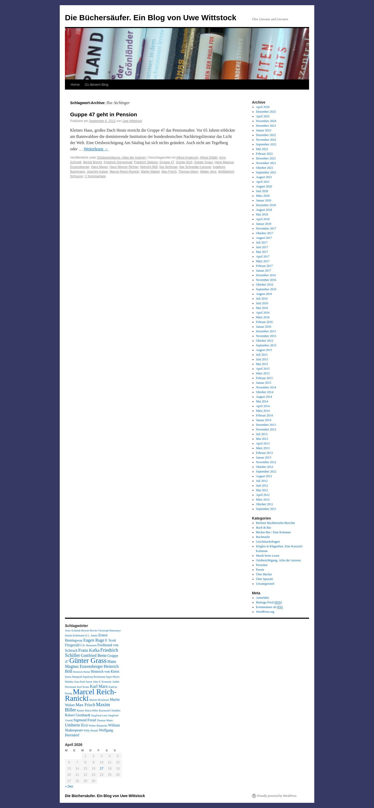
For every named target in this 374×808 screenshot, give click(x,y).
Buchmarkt (263, 537)
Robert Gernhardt (77, 715)
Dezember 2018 (266, 205)
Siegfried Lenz (99, 715)
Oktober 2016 (264, 284)
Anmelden (262, 598)
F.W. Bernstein (88, 645)
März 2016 (263, 317)
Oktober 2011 (264, 504)
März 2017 (263, 261)
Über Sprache (264, 579)
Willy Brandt (91, 730)
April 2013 (263, 443)
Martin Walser (150, 171)
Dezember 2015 (266, 331)
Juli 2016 (262, 298)
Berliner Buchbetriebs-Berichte (275, 523)
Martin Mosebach (99, 699)
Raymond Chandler (110, 710)
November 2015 (266, 336)
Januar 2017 (263, 270)
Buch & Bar (263, 527)
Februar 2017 (264, 266)
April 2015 (263, 369)
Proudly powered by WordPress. (277, 796)
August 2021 (264, 177)
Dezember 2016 (266, 275)
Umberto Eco (76, 725)
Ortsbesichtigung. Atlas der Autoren (121, 157)
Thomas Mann (188, 171)
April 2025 (263, 116)
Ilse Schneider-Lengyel (195, 167)
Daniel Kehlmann (74, 635)
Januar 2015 (263, 383)
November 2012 (266, 462)
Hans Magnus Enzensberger (90, 664)
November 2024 (266, 121)
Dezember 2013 (266, 425)
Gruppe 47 (166, 162)
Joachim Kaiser (97, 171)
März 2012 (263, 499)
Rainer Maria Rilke (87, 710)
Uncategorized (265, 583)
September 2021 (266, 172)
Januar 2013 (263, 457)
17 (101, 768)
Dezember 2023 (266, 125)
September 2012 (266, 471)
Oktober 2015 (264, 340)
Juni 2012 (262, 485)
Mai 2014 (262, 401)
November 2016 (266, 280)
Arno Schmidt (73, 630)
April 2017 (263, 256)
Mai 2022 (262, 149)
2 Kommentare (95, 176)
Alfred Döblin (209, 157)
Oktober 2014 (264, 392)
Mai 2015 (262, 364)
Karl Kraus (83, 686)
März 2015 (263, 373)
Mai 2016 (262, 308)
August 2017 (264, 238)
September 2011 (266, 509)
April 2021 (263, 182)
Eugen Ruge (93, 640)
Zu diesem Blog (96, 84)
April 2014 (263, 406)
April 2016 (263, 312)
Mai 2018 (262, 214)
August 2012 (264, 476)
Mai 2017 (262, 252)
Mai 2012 (262, 490)
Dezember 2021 (266, 158)
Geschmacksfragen (268, 541)
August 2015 (264, 350)
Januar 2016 (263, 326)
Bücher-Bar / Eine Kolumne (273, 532)
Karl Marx (99, 686)
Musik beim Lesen (267, 555)
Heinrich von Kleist (105, 672)
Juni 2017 (262, 247)
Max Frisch (169, 171)
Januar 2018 (263, 224)
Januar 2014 (263, 420)
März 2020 (263, 196)
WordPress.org (265, 612)
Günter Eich (184, 162)
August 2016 (264, 294)
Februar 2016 (264, 322)
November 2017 (266, 228)
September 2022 (266, 144)
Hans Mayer (99, 167)
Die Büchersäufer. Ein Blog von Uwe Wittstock (150, 17)
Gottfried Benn (93, 655)
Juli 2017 (262, 242)
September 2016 (266, 289)
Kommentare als (269, 607)
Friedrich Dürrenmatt (118, 162)
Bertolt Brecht (92, 162)
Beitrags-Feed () (269, 602)
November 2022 (266, 140)
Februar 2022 (264, 154)
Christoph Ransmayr (109, 630)
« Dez (69, 786)
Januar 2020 (263, 200)
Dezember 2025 (266, 111)
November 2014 (266, 387)
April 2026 (263, 107)
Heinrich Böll (148, 167)
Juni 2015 (262, 359)
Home (75, 84)
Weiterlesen (96, 149)
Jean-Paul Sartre (83, 681)
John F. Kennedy (102, 681)
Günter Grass (203, 162)
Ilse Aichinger (168, 167)
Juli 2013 (262, 434)
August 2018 (264, 210)
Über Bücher (264, 574)
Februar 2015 (264, 378)
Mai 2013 (262, 439)
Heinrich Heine (81, 671)
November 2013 (266, 429)
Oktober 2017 (264, 233)
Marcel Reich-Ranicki (124, 171)
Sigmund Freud (85, 720)
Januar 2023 (263, 130)
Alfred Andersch (187, 157)
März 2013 (263, 448)
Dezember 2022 (266, 135)
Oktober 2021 (264, 168)
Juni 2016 (262, 303)
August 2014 (264, 397)
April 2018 (263, 219)
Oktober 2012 (264, 467)
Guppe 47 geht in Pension (103, 114)
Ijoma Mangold (73, 676)
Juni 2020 (262, 191)
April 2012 (263, 495)
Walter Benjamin (98, 725)
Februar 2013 (264, 453)
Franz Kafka (89, 650)
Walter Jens (208, 171)
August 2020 (264, 186)
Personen (262, 565)
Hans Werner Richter (123, 167)
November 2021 (266, 163)
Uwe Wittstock (132, 121)
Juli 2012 (262, 481)
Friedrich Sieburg (146, 162)
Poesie (260, 569)
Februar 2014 (264, 415)
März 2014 (263, 411)
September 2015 (266, 345)
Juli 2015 (262, 354)
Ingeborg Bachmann (94, 676)
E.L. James (91, 635)
